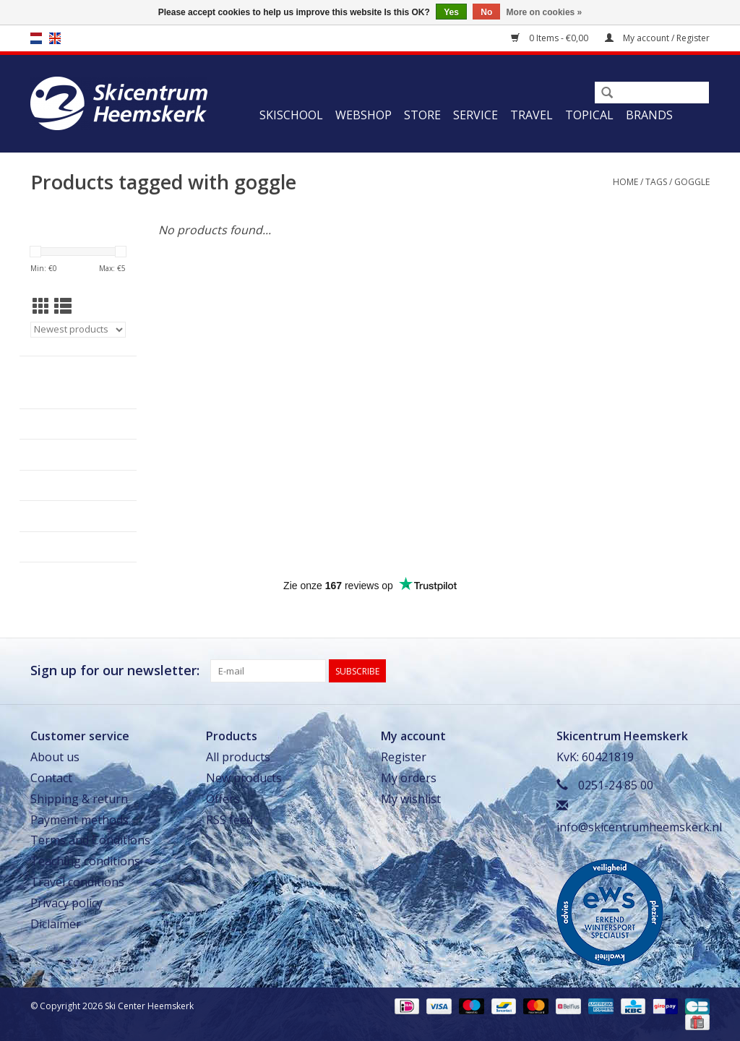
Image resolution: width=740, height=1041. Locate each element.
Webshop (363, 115)
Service (475, 115)
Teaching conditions (85, 861)
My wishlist (411, 799)
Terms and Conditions (90, 840)
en (55, 38)
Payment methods (79, 820)
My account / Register (657, 38)
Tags (656, 182)
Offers (223, 799)
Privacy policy (66, 903)
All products (238, 757)
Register (403, 757)
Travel (531, 115)
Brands (649, 115)
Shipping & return (79, 799)
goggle (692, 182)
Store (422, 115)
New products (244, 778)
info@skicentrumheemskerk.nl (639, 827)
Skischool (291, 115)
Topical (589, 115)
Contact (51, 778)
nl (36, 38)
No (486, 12)
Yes (451, 12)
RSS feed (229, 820)
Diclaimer (55, 924)
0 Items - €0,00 (550, 38)
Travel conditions (77, 882)
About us (54, 757)
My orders (408, 778)
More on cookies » (544, 12)
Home (625, 182)
